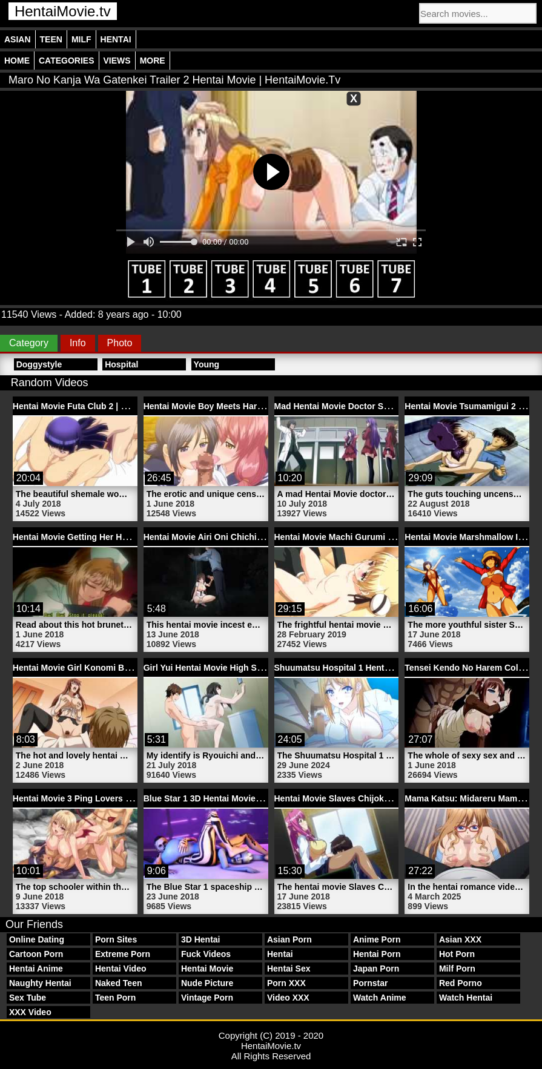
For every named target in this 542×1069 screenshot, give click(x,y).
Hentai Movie (207, 968)
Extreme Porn (122, 954)
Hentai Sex (289, 968)
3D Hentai (200, 939)
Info (78, 343)
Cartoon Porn (36, 954)
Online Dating (36, 939)
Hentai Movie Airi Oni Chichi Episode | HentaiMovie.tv (251, 537)
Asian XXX (460, 939)
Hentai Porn (377, 954)
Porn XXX (286, 983)
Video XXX (288, 997)
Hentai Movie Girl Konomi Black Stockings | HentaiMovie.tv (132, 668)
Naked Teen (118, 983)
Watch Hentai (465, 997)
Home (17, 60)
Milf (81, 39)
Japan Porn (376, 968)
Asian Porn (289, 939)
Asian (17, 39)
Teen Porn (115, 997)
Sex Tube (27, 997)
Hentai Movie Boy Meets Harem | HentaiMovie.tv (240, 406)
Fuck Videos (206, 954)
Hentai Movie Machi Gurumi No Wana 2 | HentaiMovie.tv (386, 537)
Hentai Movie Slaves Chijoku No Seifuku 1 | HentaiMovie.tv (392, 798)
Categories (66, 60)
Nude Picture (207, 983)
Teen (51, 39)
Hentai (116, 39)
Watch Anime (379, 997)
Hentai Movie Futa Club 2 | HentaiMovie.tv (96, 406)
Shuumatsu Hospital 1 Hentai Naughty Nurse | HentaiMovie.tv (397, 668)
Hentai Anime (36, 968)
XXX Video (30, 1012)
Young (207, 364)
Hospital (121, 364)
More (152, 60)
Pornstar (370, 983)
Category (28, 343)
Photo (120, 343)
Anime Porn (377, 939)
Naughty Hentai (40, 983)
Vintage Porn (207, 997)
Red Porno (460, 983)
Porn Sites (116, 939)
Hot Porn (457, 954)
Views (117, 60)
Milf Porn (457, 968)
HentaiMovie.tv (63, 11)
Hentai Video (121, 968)
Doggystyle (39, 364)
